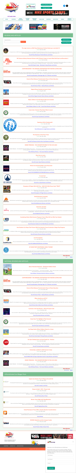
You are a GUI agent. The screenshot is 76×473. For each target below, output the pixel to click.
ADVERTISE (6, 445)
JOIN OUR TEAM (20, 445)
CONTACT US (12, 445)
